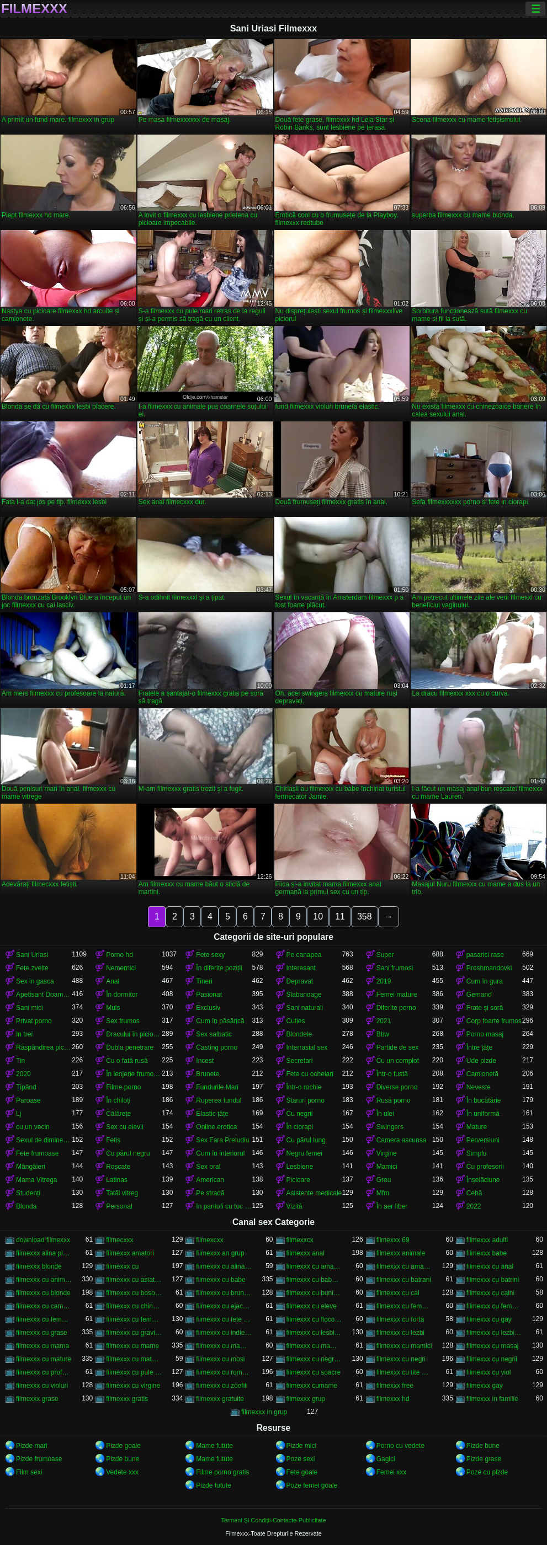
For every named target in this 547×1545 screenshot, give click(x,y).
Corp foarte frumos (494, 1021)
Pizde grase (483, 1459)
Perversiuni (483, 1140)
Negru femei (304, 1153)
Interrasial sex (307, 1047)
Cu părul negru (128, 1153)
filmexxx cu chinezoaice (134, 1306)
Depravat (300, 981)
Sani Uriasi (32, 955)
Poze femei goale (312, 1485)
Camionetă (482, 1074)
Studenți (28, 1193)
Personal (119, 1206)
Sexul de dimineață (44, 1140)
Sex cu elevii (124, 1127)
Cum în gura (484, 981)
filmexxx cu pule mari (134, 1372)
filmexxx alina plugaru (44, 1253)
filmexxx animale (401, 1253)
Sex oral (208, 1166)
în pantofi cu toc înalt (224, 1206)
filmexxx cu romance (224, 1372)
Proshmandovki (489, 968)
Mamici (386, 1166)
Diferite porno (396, 1008)
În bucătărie (483, 1100)
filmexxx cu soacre (313, 1372)
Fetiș (113, 1140)
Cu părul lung (306, 1140)
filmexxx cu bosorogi (134, 1293)
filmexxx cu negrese (314, 1359)
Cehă (474, 1193)
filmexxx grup (306, 1399)
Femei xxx (391, 1472)
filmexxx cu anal (489, 1266)
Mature (476, 1127)
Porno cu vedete (400, 1446)
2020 (23, 1074)
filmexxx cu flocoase (314, 1319)
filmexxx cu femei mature (134, 1319)
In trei (24, 1034)
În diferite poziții (219, 968)
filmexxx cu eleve (311, 1306)
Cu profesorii (485, 1166)
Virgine (386, 1153)
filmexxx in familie (492, 1399)
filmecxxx (119, 1240)
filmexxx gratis (127, 1399)
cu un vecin (33, 1127)
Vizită (294, 1206)
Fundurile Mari (217, 1087)
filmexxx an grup (220, 1253)
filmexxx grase (37, 1399)
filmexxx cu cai (397, 1293)
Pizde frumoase (39, 1459)
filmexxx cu (122, 1266)
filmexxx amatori (130, 1253)
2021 (383, 1021)
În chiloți (118, 1100)
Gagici (385, 1459)
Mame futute (214, 1446)
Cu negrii (299, 1114)
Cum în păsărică (220, 1021)
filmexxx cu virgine (133, 1385)
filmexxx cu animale (44, 1280)
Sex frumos (123, 1021)
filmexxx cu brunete (224, 1293)
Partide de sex (397, 1047)
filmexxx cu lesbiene (314, 1332)
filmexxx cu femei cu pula (404, 1306)
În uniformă (483, 1114)
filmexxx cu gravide (134, 1332)
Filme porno (123, 1087)
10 (318, 916)
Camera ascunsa (401, 1140)
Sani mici (29, 1008)
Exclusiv (208, 1008)
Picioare (298, 1180)
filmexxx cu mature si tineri (134, 1359)
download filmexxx (43, 1240)
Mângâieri (30, 1166)
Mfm (382, 1193)
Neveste (478, 1087)
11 (340, 916)
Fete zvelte (32, 968)
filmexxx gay (484, 1385)
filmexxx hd (393, 1399)
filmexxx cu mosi (220, 1359)
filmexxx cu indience (224, 1332)
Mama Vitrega (36, 1180)
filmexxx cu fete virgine (224, 1319)
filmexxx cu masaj (492, 1346)
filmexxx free (394, 1385)
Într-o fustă (392, 1074)
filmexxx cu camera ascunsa (44, 1306)
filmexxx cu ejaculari (224, 1306)
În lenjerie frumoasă (134, 1074)
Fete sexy (210, 955)
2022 (473, 1206)
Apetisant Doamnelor (44, 994)
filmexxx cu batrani (403, 1280)
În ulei (385, 1114)
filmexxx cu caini (490, 1293)
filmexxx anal (305, 1253)
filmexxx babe (486, 1253)
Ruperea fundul (218, 1100)
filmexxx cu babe (220, 1280)
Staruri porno (305, 1100)
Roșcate (118, 1166)
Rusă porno (393, 1100)
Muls (113, 1008)
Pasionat (209, 994)
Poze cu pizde (487, 1472)
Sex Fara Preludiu (222, 1140)
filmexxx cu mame (132, 1346)
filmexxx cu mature (43, 1359)
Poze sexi (300, 1459)
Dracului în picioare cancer (134, 1034)
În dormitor (121, 994)
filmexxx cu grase (41, 1332)
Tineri (204, 981)
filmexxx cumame (312, 1385)
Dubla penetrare (129, 1047)
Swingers (389, 1127)
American (210, 1180)
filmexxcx (300, 1240)
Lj (18, 1114)
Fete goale (302, 1472)
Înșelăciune (483, 1180)
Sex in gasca (35, 981)
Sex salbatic (214, 1034)
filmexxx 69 (393, 1240)
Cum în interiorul (220, 1153)
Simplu (476, 1153)
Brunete (207, 1074)
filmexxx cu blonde (43, 1293)
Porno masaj (484, 1034)
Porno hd (119, 955)
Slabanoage (304, 994)
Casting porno (216, 1047)
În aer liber (392, 1206)
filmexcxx (209, 1240)
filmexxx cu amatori (404, 1266)
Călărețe (118, 1114)
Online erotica (216, 1127)
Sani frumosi (394, 968)
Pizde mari (31, 1446)
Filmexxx (34, 9)
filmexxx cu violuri (42, 1385)
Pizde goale (123, 1446)
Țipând (26, 1087)
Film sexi (29, 1472)
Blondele (299, 1034)
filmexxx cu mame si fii (224, 1346)
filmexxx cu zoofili (221, 1385)
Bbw (382, 1034)
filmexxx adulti (487, 1240)
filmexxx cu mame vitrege (314, 1346)
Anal (112, 981)
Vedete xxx (122, 1472)
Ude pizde (481, 1061)
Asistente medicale (314, 1193)
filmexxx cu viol (488, 1372)
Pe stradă (210, 1193)
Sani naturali (304, 1008)
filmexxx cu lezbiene (494, 1332)
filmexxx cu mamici (404, 1346)
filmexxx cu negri (401, 1359)
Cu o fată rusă (126, 1061)
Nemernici (121, 968)
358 (364, 916)
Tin (20, 1061)
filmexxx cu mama (42, 1346)
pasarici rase (485, 955)
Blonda (26, 1206)
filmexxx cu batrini (492, 1280)
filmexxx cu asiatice (134, 1280)
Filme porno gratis (222, 1472)
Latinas (117, 1180)
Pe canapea (304, 955)
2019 (383, 981)
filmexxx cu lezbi (400, 1332)
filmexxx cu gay (489, 1319)
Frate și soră (484, 1008)
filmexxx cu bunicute (314, 1293)
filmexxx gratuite (220, 1399)
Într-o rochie (304, 1087)
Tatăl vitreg (122, 1193)
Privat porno (34, 1021)
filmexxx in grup (264, 1412)
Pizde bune (483, 1446)
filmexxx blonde (39, 1266)
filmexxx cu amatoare (314, 1266)
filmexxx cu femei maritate (44, 1319)
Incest (205, 1061)
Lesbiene (300, 1166)
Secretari (299, 1061)
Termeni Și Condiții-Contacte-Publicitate (273, 1520)
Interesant (301, 968)
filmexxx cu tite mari (404, 1372)
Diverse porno (397, 1087)
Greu (383, 1180)
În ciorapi (300, 1127)
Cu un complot (397, 1061)
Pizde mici (301, 1446)
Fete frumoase (37, 1153)
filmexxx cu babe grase (314, 1280)
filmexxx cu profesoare (44, 1372)
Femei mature (396, 994)
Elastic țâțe (212, 1114)
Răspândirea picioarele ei (44, 1047)
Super (385, 955)
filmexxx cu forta (400, 1319)
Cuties (295, 1021)
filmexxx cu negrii (491, 1359)
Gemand (479, 994)
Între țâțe (479, 1047)
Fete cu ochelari (309, 1074)
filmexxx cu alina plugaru (224, 1266)
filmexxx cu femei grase (494, 1306)
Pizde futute (213, 1485)
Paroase (28, 1100)
